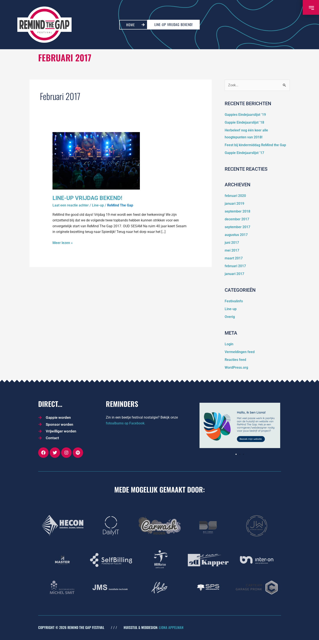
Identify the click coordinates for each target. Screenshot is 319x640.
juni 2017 (232, 243)
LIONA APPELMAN (171, 627)
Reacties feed (235, 360)
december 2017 (237, 219)
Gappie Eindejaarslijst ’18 (244, 122)
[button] (236, 454)
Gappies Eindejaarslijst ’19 (245, 115)
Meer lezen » (62, 242)
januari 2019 (234, 203)
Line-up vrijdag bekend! (87, 198)
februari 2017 (235, 266)
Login (229, 344)
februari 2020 (235, 196)
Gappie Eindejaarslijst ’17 (244, 153)
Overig (230, 317)
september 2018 (237, 211)
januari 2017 (234, 274)
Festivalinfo (234, 301)
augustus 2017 (236, 235)
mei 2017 (232, 250)
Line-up (98, 205)
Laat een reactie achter (70, 205)
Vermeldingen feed (240, 352)
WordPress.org (236, 367)
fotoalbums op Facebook (125, 423)
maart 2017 (234, 258)
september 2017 (237, 227)
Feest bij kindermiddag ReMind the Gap (255, 145)
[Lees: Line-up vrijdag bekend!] (96, 160)
